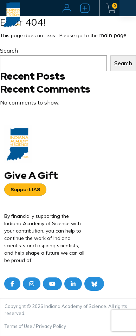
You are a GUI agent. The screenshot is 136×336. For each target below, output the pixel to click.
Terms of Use (18, 326)
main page (113, 35)
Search (9, 50)
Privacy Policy (51, 326)
